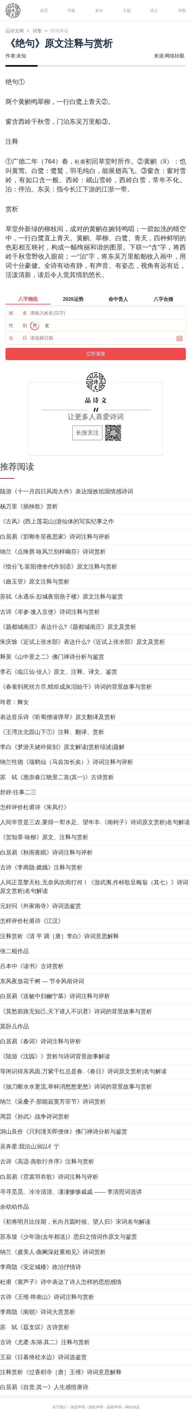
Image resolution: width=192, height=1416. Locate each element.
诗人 (153, 10)
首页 (43, 10)
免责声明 (75, 1407)
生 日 (18, 338)
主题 (126, 10)
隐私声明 (96, 1407)
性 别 (18, 326)
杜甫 (80, 162)
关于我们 (54, 1407)
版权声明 (116, 1407)
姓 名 (18, 313)
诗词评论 (68, 31)
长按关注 (87, 433)
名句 (98, 10)
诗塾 (181, 10)
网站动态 (137, 1407)
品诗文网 (16, 31)
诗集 (71, 10)
